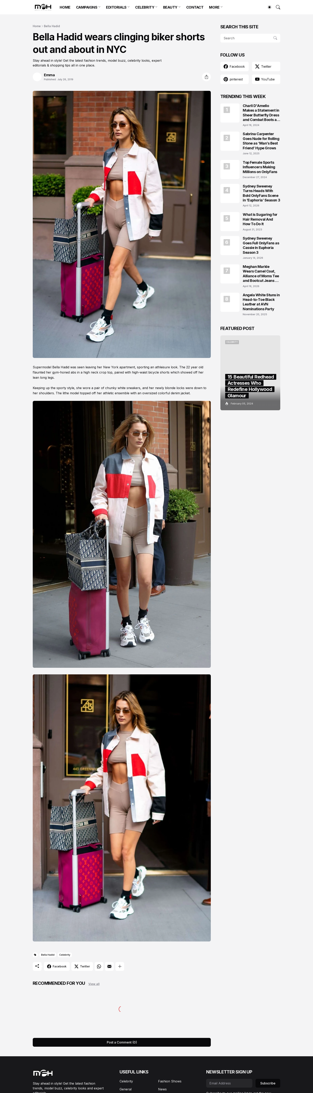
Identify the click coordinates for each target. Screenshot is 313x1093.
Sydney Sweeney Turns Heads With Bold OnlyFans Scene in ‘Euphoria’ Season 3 (261, 193)
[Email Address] (229, 1083)
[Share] (206, 76)
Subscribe (267, 1083)
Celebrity (64, 954)
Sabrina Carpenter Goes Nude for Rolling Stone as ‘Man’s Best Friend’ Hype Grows (261, 141)
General (126, 1089)
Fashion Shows (169, 1081)
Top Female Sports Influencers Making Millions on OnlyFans (260, 167)
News (162, 1089)
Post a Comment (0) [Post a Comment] (122, 1042)
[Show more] (119, 966)
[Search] (276, 7)
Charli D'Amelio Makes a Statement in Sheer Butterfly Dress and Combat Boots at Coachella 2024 (261, 113)
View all (94, 984)
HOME (65, 7)
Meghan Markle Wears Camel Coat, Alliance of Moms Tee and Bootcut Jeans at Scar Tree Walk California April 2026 (261, 274)
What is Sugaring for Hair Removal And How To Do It (260, 219)
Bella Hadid (52, 26)
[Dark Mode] (267, 7)
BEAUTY (170, 7)
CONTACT (195, 7)
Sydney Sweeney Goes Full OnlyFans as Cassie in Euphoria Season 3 (261, 245)
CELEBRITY (144, 7)
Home (37, 26)
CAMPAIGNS (86, 7)
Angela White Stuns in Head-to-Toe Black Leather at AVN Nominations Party (261, 302)
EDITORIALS (116, 7)
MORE (214, 7)
